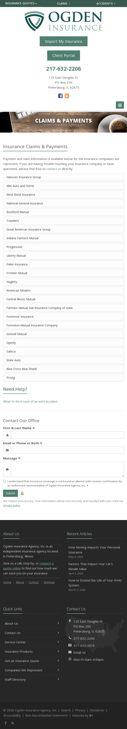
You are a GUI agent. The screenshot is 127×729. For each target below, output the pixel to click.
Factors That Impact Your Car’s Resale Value (95, 569)
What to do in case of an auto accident (30, 401)
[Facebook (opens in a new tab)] (60, 95)
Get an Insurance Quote (32, 661)
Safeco (11, 351)
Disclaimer (97, 710)
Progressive (14, 247)
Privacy (80, 710)
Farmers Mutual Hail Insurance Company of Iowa (39, 308)
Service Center (32, 642)
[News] (67, 95)
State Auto (13, 360)
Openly (11, 343)
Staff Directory (32, 679)
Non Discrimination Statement (46, 715)
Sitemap (49, 582)
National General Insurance (24, 203)
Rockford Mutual (17, 212)
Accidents (105, 3)
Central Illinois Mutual (20, 299)
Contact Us (32, 633)
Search (66, 710)
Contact (33, 582)
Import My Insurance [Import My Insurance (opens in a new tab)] (63, 41)
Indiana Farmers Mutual (22, 238)
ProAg (10, 378)
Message (12, 458)
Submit (10, 493)
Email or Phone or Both (22, 443)
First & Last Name (19, 428)
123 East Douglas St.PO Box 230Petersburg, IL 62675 (89, 626)
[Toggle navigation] (120, 105)
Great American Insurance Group (28, 229)
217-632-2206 (84, 638)
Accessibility (12, 715)
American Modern (18, 290)
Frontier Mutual (16, 273)
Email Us (79, 652)
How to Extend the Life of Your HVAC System (95, 585)
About (20, 582)
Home (7, 582)
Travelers (12, 221)
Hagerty (11, 282)
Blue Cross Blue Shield (21, 369)
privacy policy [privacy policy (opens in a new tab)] (11, 505)
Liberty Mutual (16, 256)
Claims (63, 3)
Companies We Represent (32, 670)
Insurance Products (32, 651)
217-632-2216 (84, 645)
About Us (32, 623)
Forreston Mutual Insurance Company (32, 325)
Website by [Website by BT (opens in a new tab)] (82, 715)
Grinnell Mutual (16, 334)
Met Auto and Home (20, 186)
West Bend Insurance (20, 195)
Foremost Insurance (20, 317)
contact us (53, 169)
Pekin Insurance (17, 264)
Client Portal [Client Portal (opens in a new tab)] (63, 55)
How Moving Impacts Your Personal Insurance (95, 552)
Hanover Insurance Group (23, 177)
